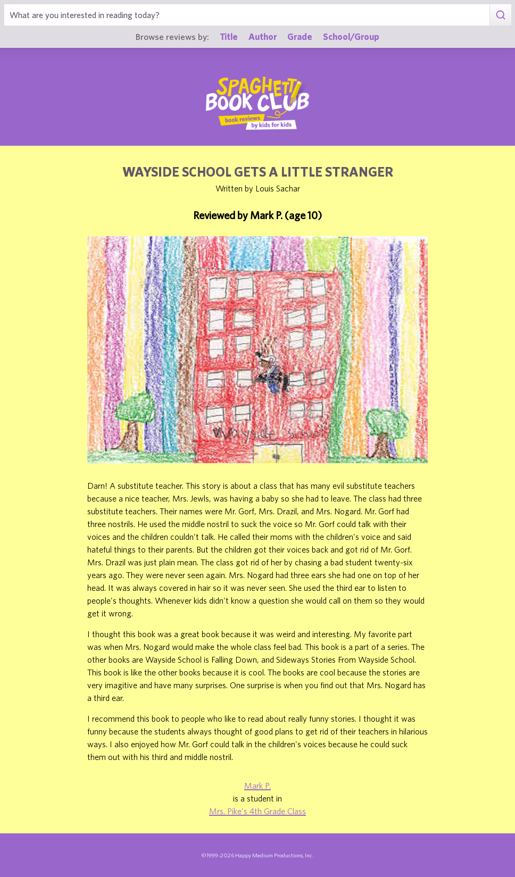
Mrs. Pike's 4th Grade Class (257, 811)
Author (262, 36)
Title (229, 36)
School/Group (351, 36)
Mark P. (257, 785)
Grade (299, 36)
